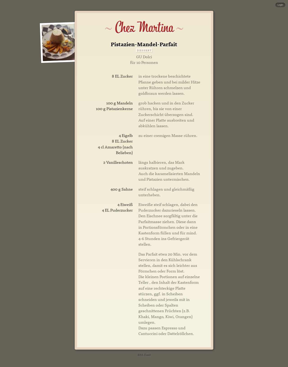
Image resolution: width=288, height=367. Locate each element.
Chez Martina (144, 27)
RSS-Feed (144, 354)
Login (280, 5)
